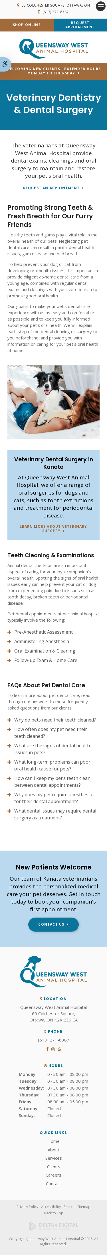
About (53, 1150)
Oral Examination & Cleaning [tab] (44, 651)
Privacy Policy (27, 1206)
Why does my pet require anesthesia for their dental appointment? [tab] (53, 798)
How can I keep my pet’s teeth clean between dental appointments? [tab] (52, 781)
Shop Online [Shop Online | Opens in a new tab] (27, 24)
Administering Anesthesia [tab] (41, 641)
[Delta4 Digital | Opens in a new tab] (53, 1226)
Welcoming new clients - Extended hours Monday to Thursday (53, 71)
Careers (53, 1175)
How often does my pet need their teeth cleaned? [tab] (50, 732)
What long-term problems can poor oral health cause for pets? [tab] (52, 765)
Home (53, 1141)
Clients (53, 1166)
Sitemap (83, 1206)
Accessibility (51, 1206)
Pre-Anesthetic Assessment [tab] (43, 632)
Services (53, 1158)
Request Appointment (80, 24)
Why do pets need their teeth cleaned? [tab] (55, 720)
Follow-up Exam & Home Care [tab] (45, 660)
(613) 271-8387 (56, 11)
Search (69, 1206)
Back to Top (53, 1213)
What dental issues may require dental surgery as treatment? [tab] (55, 814)
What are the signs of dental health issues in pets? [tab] (52, 749)
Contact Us (51, 924)
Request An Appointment (51, 188)
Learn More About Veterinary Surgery (53, 529)
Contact (53, 1183)
